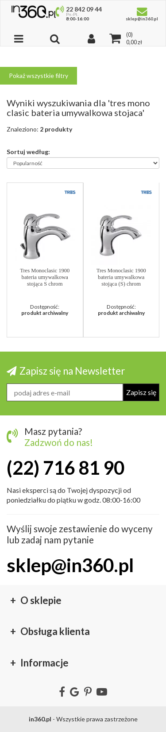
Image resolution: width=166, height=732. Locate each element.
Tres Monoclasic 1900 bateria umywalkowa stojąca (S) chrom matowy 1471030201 (121, 277)
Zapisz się (141, 392)
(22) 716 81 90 (65, 468)
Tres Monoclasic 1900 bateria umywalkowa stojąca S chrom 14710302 (44, 277)
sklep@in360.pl (70, 565)
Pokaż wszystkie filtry (38, 75)
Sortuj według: (28, 151)
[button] (70, 192)
